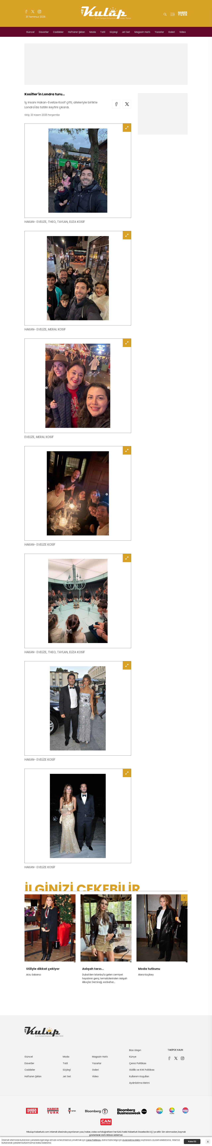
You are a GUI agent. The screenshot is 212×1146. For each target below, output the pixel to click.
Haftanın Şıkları (76, 32)
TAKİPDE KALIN (175, 1050)
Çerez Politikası (137, 1063)
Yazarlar (159, 32)
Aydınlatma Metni (139, 1082)
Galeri (171, 32)
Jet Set (126, 32)
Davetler (44, 32)
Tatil (102, 32)
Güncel (30, 32)
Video (182, 32)
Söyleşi (114, 32)
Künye (132, 1056)
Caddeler (58, 32)
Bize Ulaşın (135, 1050)
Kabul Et (192, 1141)
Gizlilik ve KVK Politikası (141, 1069)
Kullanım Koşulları (139, 1076)
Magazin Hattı (142, 32)
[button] (184, 897)
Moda (92, 32)
